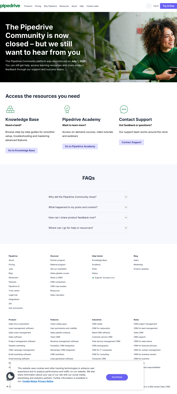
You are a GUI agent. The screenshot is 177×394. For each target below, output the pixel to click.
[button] (10, 376)
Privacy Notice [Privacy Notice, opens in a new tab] (45, 381)
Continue (117, 377)
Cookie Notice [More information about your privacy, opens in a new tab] (29, 381)
